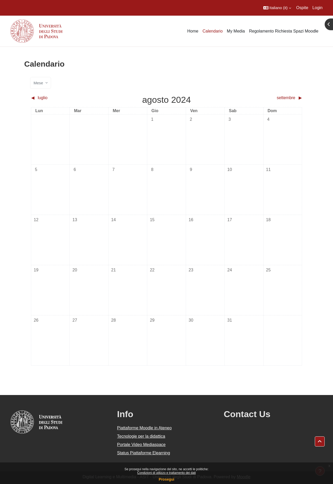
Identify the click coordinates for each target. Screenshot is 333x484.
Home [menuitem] (192, 31)
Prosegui (166, 479)
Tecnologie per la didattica (141, 436)
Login (317, 7)
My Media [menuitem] (236, 31)
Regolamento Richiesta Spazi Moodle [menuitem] (283, 31)
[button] (277, 8)
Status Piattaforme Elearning (143, 453)
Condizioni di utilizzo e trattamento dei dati (166, 473)
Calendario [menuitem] (212, 31)
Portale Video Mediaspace (141, 444)
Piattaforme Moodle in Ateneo (144, 428)
